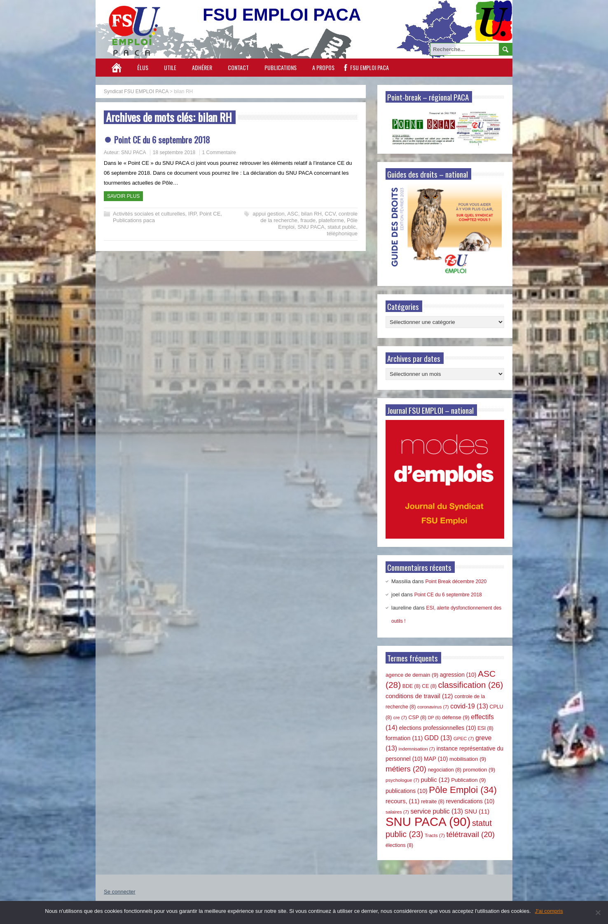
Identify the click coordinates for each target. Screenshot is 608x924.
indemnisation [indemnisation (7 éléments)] (417, 748)
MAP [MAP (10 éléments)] (436, 758)
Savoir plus (123, 196)
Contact (238, 67)
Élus (142, 67)
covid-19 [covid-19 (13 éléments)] (469, 706)
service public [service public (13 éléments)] (437, 811)
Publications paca (134, 220)
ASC (292, 214)
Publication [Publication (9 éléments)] (468, 780)
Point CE (209, 214)
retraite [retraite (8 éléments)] (432, 801)
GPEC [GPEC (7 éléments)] (464, 738)
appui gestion (268, 214)
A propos (323, 67)
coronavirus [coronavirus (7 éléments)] (433, 706)
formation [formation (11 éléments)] (404, 738)
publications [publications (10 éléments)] (407, 791)
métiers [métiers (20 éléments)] (406, 769)
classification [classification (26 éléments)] (470, 684)
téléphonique (342, 233)
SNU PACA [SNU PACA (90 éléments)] (428, 821)
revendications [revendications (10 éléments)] (470, 801)
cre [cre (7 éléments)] (400, 717)
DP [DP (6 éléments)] (434, 717)
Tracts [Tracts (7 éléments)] (435, 835)
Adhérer (202, 67)
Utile (170, 67)
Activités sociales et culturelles (149, 214)
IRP (192, 214)
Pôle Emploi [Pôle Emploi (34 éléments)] (463, 790)
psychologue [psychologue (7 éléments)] (402, 780)
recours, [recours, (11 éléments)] (402, 801)
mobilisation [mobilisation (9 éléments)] (467, 759)
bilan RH (311, 214)
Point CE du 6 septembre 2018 (162, 139)
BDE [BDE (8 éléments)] (411, 686)
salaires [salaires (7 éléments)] (397, 811)
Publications (280, 67)
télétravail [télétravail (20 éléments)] (470, 834)
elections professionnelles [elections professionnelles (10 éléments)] (437, 728)
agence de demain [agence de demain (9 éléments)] (412, 675)
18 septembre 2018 (174, 152)
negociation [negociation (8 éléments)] (445, 770)
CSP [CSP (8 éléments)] (418, 717)
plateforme (331, 220)
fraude (308, 220)
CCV (330, 214)
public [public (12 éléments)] (435, 779)
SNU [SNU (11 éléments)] (477, 811)
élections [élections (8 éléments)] (399, 845)
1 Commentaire (219, 152)
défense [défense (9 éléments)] (456, 717)
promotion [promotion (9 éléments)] (479, 770)
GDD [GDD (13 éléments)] (438, 737)
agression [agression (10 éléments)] (458, 674)
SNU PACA (133, 152)
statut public (341, 227)
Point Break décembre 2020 (455, 581)
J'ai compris (549, 911)
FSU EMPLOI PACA (369, 67)
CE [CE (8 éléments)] (429, 686)
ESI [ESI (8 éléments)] (485, 728)
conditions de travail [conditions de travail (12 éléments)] (419, 695)
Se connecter (120, 892)
